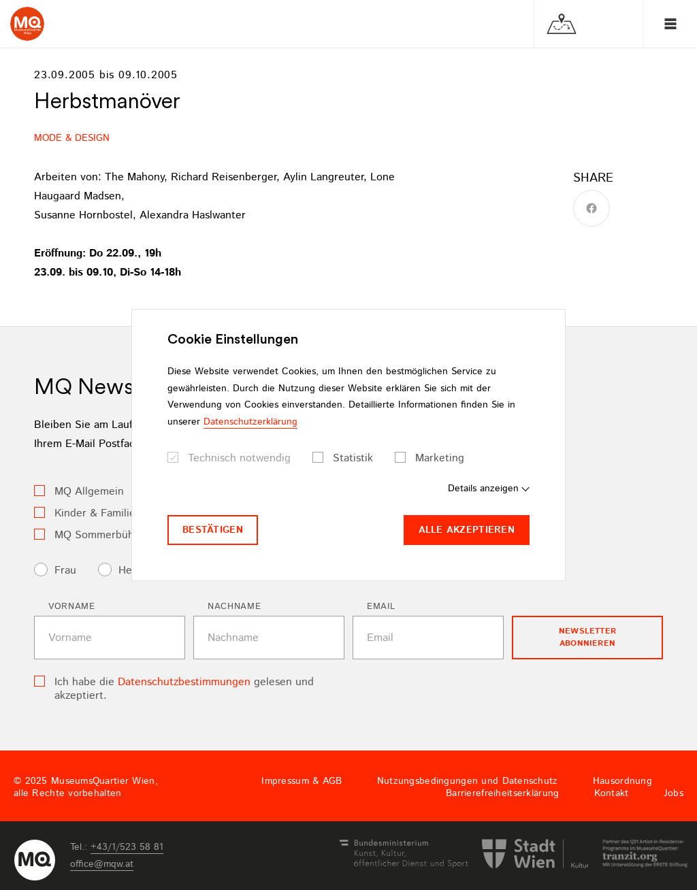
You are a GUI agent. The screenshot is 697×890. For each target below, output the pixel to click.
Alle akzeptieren (467, 530)
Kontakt (611, 793)
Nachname (234, 606)
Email (381, 606)
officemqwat (101, 864)
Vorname (71, 606)
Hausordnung (622, 781)
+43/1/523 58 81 (127, 847)
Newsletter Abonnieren (587, 637)
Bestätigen (212, 530)
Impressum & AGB (301, 781)
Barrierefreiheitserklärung (502, 793)
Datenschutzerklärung (250, 422)
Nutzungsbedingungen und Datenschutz (467, 781)
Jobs (673, 793)
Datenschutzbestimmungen (184, 682)
